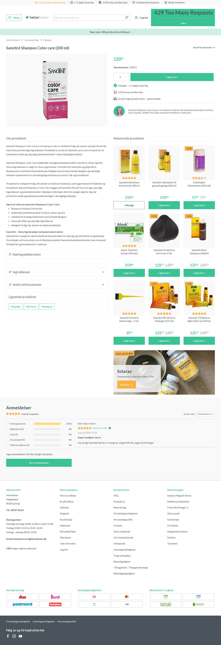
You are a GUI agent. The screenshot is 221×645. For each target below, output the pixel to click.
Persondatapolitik (123, 519)
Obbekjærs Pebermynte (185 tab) (199, 184)
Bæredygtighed (122, 561)
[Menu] (14, 18)
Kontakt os (119, 501)
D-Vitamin (172, 525)
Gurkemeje (173, 519)
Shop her (126, 384)
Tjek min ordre (67, 543)
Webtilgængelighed (124, 573)
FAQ (116, 495)
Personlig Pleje (68, 531)
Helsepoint (119, 543)
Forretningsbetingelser (126, 513)
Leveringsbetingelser (125, 549)
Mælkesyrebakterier (178, 501)
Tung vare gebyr (122, 555)
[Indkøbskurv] (183, 17)
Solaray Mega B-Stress (179, 495)
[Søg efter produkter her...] (87, 18)
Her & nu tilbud (68, 495)
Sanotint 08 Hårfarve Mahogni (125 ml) (164, 319)
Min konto (65, 537)
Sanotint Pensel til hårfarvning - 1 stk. (129, 319)
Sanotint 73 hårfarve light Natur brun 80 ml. (199, 319)
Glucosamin (173, 513)
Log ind (64, 549)
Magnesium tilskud (177, 531)
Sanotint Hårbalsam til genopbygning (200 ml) (164, 184)
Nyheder (64, 507)
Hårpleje (16, 306)
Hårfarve (31, 306)
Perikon (171, 537)
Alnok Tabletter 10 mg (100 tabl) (129, 252)
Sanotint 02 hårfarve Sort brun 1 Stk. (164, 252)
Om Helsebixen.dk (123, 537)
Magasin (64, 513)
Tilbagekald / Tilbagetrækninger (131, 567)
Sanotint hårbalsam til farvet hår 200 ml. (129, 184)
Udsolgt (129, 205)
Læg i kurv (172, 76)
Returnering (120, 507)
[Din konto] (141, 18)
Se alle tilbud (66, 501)
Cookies (118, 525)
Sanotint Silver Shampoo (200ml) (199, 252)
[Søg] (126, 18)
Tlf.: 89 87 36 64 (14, 510)
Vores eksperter (122, 531)
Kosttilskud (66, 519)
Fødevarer (65, 525)
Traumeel (172, 543)
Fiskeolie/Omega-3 (177, 507)
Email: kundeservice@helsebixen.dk (26, 538)
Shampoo (47, 306)
